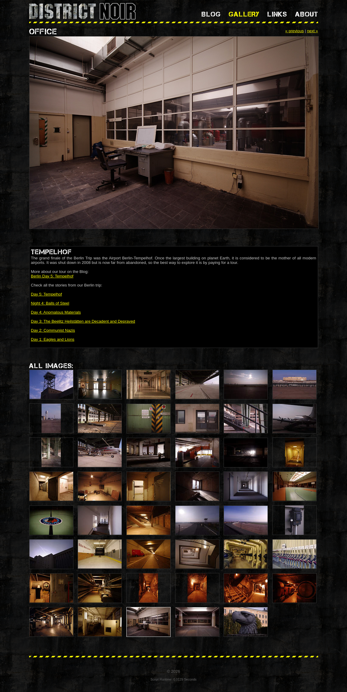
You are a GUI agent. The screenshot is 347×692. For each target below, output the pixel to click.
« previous (294, 31)
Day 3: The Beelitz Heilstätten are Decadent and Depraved (83, 321)
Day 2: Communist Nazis (53, 330)
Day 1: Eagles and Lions (52, 339)
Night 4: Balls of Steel (50, 303)
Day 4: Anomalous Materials (56, 312)
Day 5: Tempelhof (46, 294)
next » (312, 31)
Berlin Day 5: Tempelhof (52, 276)
